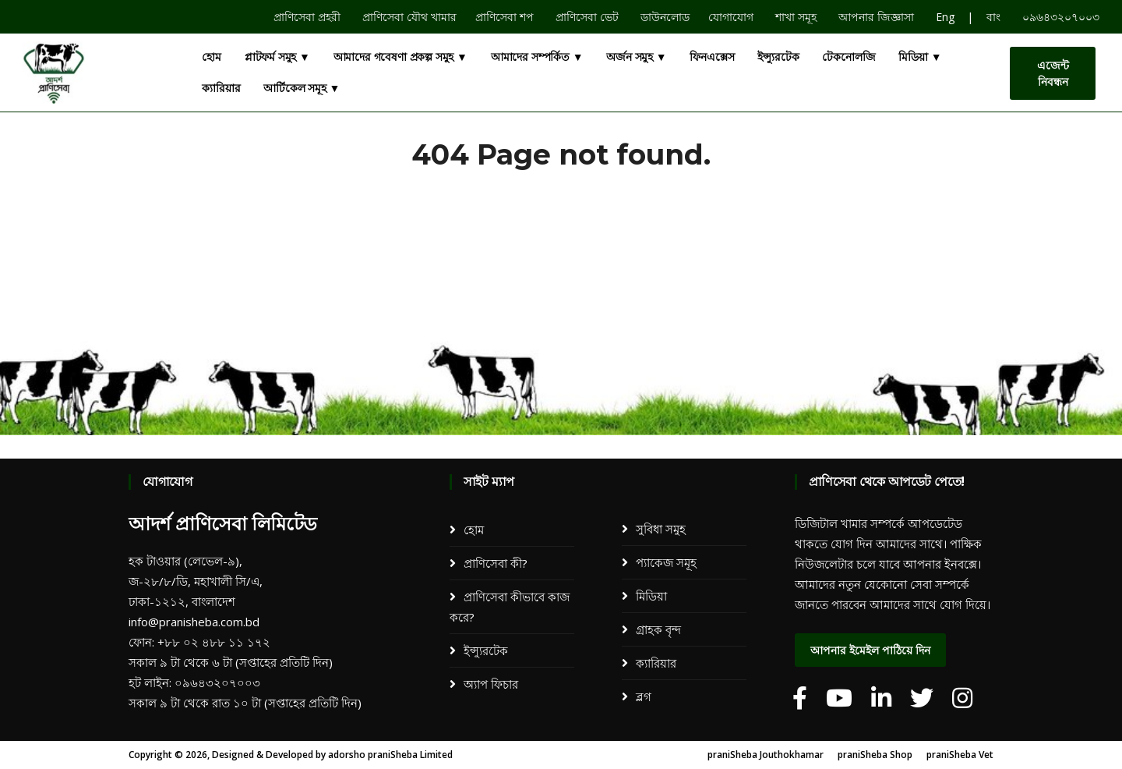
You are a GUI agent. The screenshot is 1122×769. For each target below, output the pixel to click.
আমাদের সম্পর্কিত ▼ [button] (537, 57)
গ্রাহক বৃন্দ (658, 629)
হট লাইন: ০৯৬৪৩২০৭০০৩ (194, 682)
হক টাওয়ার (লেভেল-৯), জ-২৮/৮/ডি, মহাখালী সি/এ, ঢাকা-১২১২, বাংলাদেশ (196, 581)
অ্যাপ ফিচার (491, 684)
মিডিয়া (651, 596)
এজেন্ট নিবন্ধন (1053, 73)
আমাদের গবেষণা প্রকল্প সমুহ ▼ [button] (400, 57)
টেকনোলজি (848, 57)
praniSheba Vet (959, 754)
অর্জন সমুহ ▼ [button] (636, 57)
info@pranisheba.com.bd (194, 621)
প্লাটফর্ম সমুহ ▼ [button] (277, 57)
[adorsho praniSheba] (800, 698)
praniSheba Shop (875, 754)
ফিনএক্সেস (712, 57)
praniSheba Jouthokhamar (765, 754)
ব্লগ (643, 696)
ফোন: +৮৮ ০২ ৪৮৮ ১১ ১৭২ (199, 642)
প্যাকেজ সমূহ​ (666, 562)
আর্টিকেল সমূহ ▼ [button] (301, 88)
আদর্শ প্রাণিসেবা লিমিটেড (223, 523)
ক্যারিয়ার (221, 88)
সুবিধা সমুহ (661, 529)
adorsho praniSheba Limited (390, 754)
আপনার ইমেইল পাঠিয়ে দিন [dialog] (870, 650)
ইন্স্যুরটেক (778, 57)
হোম (211, 57)
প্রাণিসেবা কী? (495, 563)
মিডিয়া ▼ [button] (919, 57)
